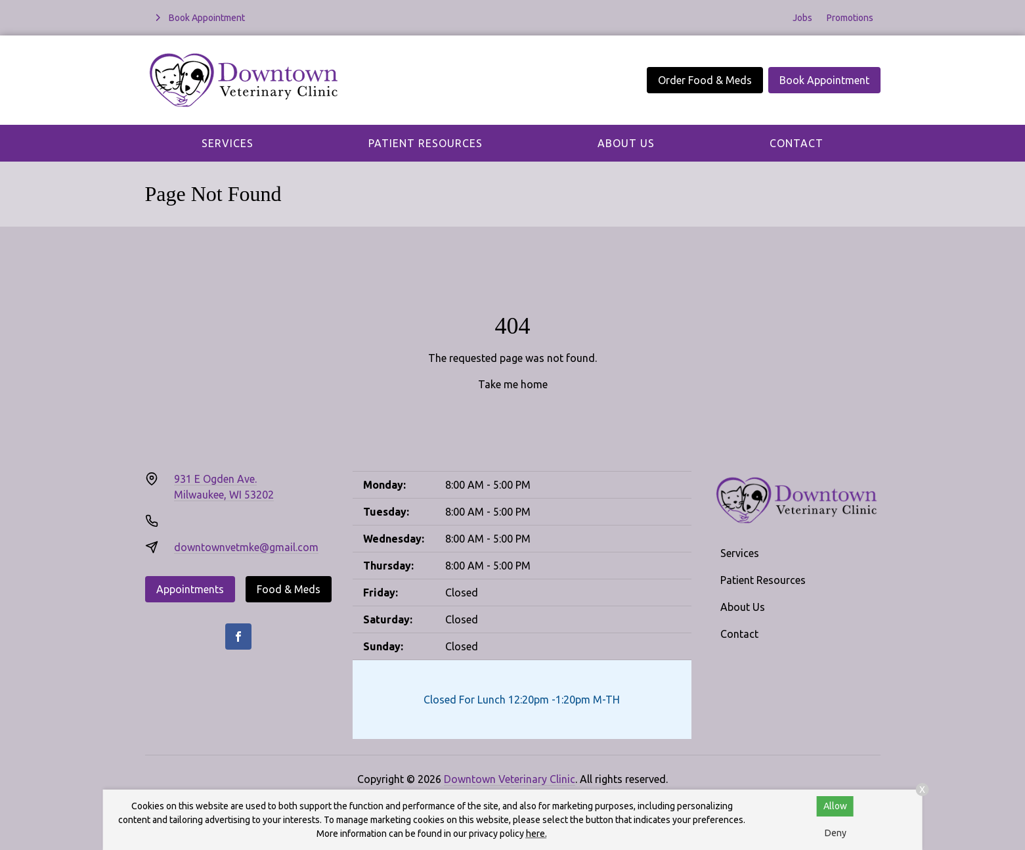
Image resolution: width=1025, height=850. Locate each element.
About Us (626, 143)
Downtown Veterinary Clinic (509, 779)
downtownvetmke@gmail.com (246, 547)
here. (536, 833)
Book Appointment (824, 80)
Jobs (802, 17)
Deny (835, 833)
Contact (796, 143)
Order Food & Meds (705, 80)
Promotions (850, 17)
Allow (835, 806)
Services (227, 143)
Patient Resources (425, 143)
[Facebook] (238, 636)
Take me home (513, 384)
